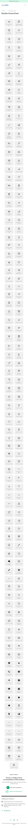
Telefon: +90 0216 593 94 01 (14, 791)
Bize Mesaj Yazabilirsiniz (14, 787)
